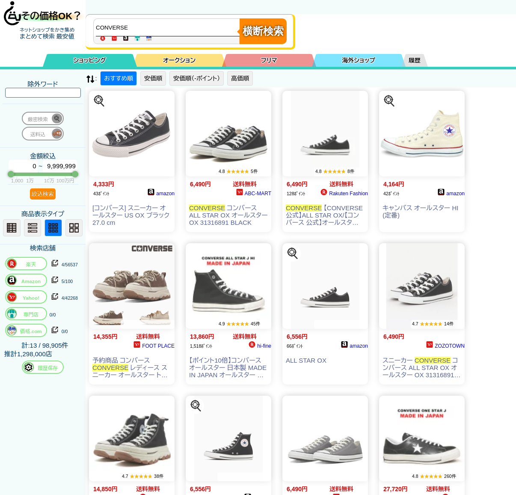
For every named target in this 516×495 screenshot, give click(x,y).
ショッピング (90, 60)
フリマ (269, 60)
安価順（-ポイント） (196, 78)
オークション (179, 60)
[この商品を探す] (99, 101)
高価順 (240, 78)
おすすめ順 (118, 78)
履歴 (415, 60)
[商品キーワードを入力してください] (168, 27)
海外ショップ (358, 60)
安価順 (153, 78)
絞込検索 (43, 194)
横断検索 (263, 31)
